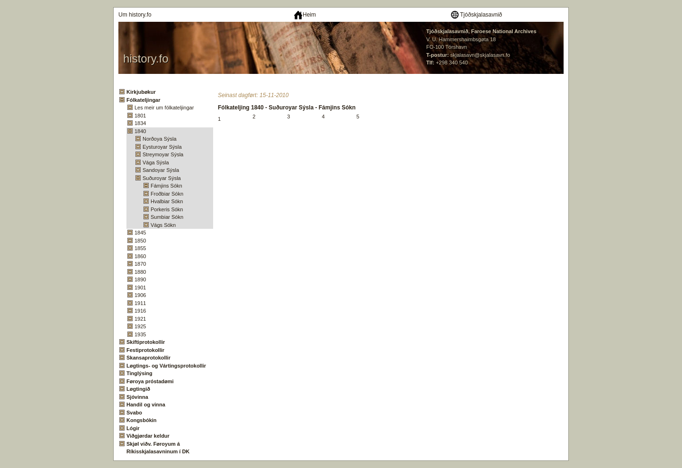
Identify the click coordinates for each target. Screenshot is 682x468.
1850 (140, 240)
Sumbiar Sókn (167, 217)
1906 (140, 295)
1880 (140, 272)
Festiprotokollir (145, 350)
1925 (140, 326)
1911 (140, 303)
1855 (140, 248)
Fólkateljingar (143, 100)
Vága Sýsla (156, 162)
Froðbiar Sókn (167, 194)
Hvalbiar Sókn (167, 201)
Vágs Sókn (163, 225)
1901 (140, 287)
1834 (140, 123)
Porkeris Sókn (167, 209)
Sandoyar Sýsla (161, 170)
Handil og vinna (145, 404)
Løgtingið (138, 389)
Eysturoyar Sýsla (162, 147)
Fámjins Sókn (166, 186)
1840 (140, 131)
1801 (140, 115)
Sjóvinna (137, 397)
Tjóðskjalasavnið (476, 14)
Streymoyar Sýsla (163, 154)
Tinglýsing (139, 373)
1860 (140, 256)
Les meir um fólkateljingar (164, 107)
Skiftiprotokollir (145, 342)
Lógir (133, 428)
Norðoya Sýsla (160, 139)
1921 (140, 319)
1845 (140, 232)
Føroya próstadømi (150, 381)
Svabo (134, 412)
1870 (140, 264)
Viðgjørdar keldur (148, 436)
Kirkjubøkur (141, 92)
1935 (140, 334)
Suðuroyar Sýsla (162, 178)
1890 (140, 279)
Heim (305, 14)
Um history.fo (135, 14)
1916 (140, 311)
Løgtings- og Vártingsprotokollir (166, 366)
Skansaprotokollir (148, 357)
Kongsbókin (141, 420)
